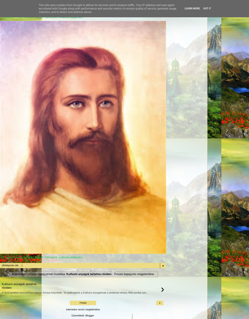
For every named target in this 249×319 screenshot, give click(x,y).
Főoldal (83, 303)
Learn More (192, 8)
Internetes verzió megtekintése (83, 309)
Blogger (89, 315)
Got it (207, 8)
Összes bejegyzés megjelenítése (134, 274)
